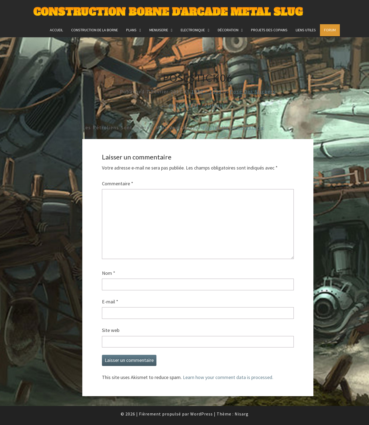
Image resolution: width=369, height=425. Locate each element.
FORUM (330, 29)
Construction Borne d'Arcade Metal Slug (168, 12)
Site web (110, 330)
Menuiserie (158, 29)
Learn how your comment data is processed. (228, 377)
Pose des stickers (253, 91)
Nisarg (242, 414)
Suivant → (219, 106)
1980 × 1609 (206, 91)
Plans (131, 29)
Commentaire (117, 183)
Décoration (228, 29)
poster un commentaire (233, 127)
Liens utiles (306, 29)
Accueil (56, 29)
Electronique (193, 29)
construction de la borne (94, 29)
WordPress (201, 414)
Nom (108, 273)
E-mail (110, 301)
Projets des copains (269, 29)
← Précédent (180, 106)
